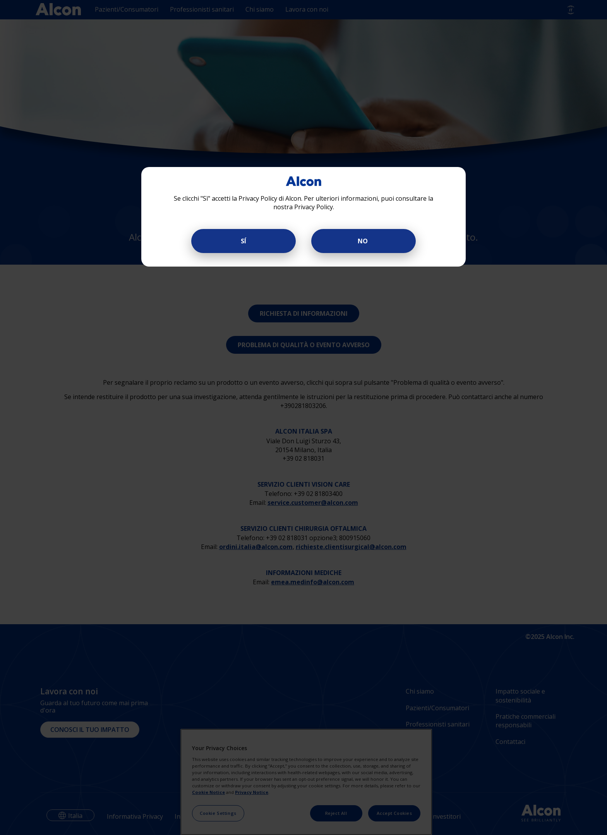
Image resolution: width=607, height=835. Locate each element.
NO (363, 241)
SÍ (243, 241)
